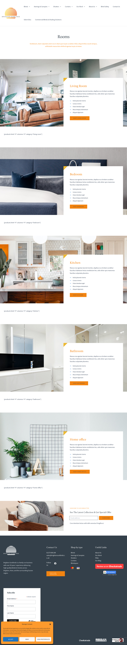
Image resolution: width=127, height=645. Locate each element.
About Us (98, 553)
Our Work (98, 555)
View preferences (43, 639)
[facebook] (55, 563)
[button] (50, 624)
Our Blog (98, 561)
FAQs (97, 558)
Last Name (10, 613)
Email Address (12, 599)
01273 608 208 (51, 553)
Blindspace (74, 563)
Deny (27, 639)
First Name (10, 606)
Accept (10, 639)
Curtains (73, 561)
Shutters (74, 558)
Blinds (73, 553)
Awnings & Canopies (77, 555)
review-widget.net (112, 574)
